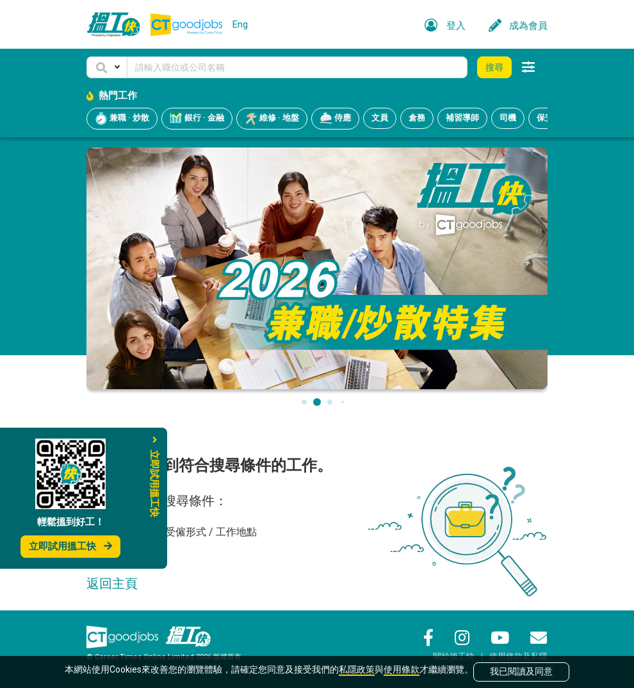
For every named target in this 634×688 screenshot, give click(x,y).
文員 (379, 117)
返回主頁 (112, 583)
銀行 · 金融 (197, 118)
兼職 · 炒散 (122, 118)
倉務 (417, 117)
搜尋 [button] (494, 67)
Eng (240, 24)
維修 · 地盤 (272, 118)
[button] (106, 67)
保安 (545, 117)
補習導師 (462, 117)
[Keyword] (297, 67)
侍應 (335, 118)
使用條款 (401, 669)
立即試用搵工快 (70, 546)
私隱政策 (357, 669)
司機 (508, 117)
